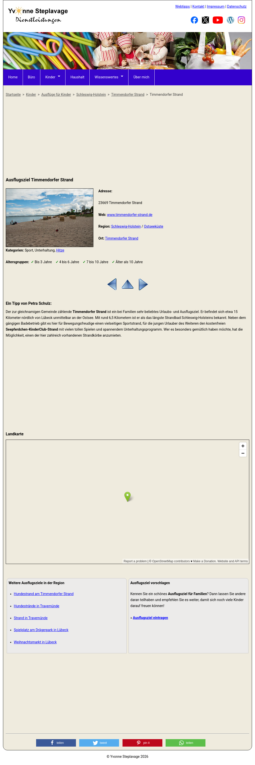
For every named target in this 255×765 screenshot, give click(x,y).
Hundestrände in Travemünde (37, 606)
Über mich (141, 77)
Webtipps (182, 6)
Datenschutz (237, 6)
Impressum (215, 6)
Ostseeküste (153, 226)
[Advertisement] (127, 137)
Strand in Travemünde (31, 618)
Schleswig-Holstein (126, 226)
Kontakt (198, 6)
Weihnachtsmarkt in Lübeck (35, 642)
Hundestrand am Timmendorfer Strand (44, 594)
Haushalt (77, 77)
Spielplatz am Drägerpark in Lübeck (41, 630)
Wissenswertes (106, 77)
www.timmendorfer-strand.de (129, 215)
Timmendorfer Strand (121, 238)
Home (13, 77)
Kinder (50, 77)
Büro (31, 77)
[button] (56, 743)
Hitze (60, 250)
